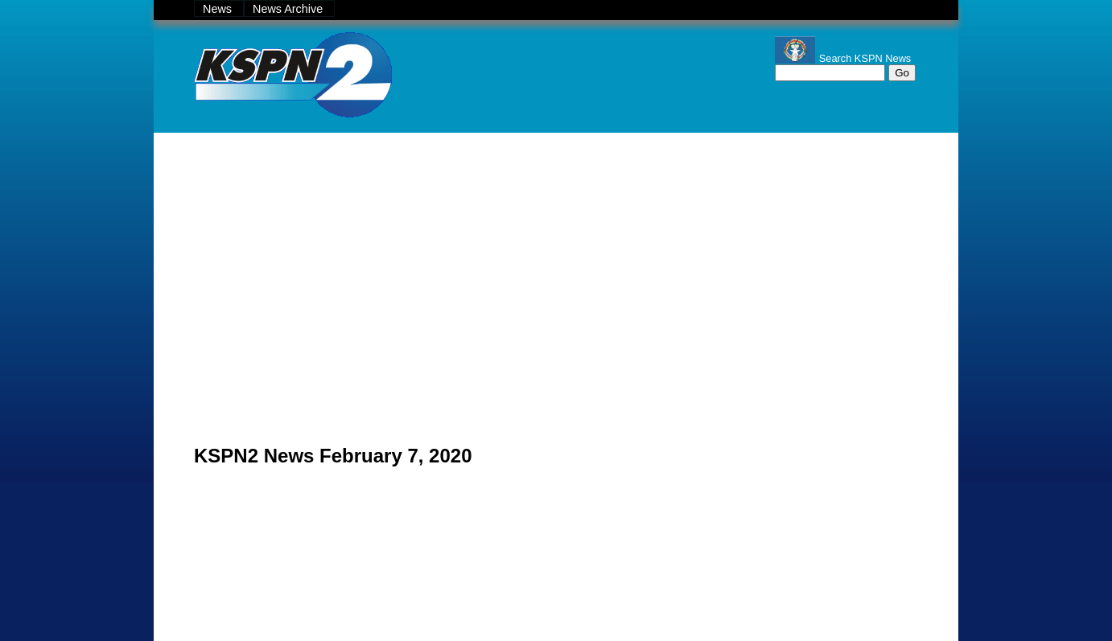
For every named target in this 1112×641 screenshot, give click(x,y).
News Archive (289, 8)
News (219, 8)
